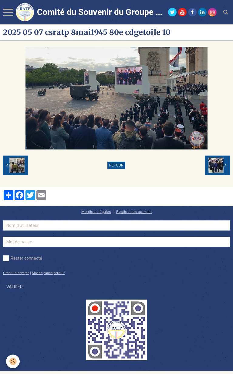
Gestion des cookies (134, 211)
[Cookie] (13, 361)
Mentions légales (96, 211)
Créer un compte (16, 273)
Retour (116, 165)
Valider (14, 286)
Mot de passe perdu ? (48, 273)
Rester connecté (22, 258)
